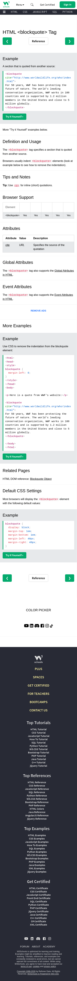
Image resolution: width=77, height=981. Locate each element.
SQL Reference (37, 792)
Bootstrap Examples (37, 858)
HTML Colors (37, 808)
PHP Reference (37, 805)
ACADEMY (49, 946)
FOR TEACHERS (38, 694)
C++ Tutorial (38, 762)
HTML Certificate (38, 888)
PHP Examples (37, 861)
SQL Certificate (38, 901)
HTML (14, 11)
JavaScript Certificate (38, 894)
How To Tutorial (38, 739)
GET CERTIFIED (38, 685)
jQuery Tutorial (38, 765)
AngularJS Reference (37, 815)
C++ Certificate (38, 918)
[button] (32, 5)
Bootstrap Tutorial (38, 752)
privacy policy (50, 966)
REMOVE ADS (38, 310)
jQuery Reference (37, 818)
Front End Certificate (38, 898)
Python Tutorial (38, 745)
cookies (36, 966)
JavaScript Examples (37, 841)
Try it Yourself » (14, 116)
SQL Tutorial (38, 742)
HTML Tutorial (38, 729)
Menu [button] (20, 4)
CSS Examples (37, 838)
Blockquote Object (41, 479)
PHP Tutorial (38, 755)
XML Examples (37, 868)
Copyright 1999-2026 (26, 971)
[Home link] (6, 4)
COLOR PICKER (38, 610)
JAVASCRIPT (40, 11)
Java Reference (36, 812)
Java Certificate (38, 914)
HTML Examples (37, 835)
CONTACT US (38, 710)
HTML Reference (37, 782)
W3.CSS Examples (37, 855)
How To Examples (37, 845)
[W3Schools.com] (38, 660)
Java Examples (37, 865)
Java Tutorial (38, 759)
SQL (54, 11)
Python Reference (37, 795)
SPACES (38, 677)
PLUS (38, 669)
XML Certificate (38, 924)
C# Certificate (38, 921)
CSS (25, 11)
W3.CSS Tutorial (38, 749)
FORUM (24, 946)
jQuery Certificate (39, 911)
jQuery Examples (36, 871)
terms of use (26, 966)
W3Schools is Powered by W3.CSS (43, 974)
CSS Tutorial (39, 732)
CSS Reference (37, 785)
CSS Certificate (38, 891)
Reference (38, 41)
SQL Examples (37, 848)
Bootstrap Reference (37, 802)
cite (7, 245)
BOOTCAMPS (39, 702)
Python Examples (37, 851)
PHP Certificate (38, 908)
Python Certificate (38, 904)
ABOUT (36, 946)
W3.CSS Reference (37, 798)
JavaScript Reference (37, 788)
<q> (16, 185)
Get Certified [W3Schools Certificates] (47, 4)
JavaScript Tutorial (38, 736)
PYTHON (67, 11)
